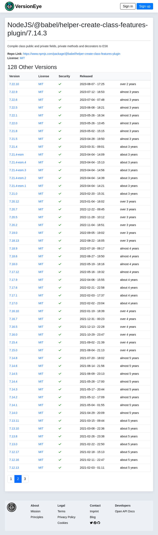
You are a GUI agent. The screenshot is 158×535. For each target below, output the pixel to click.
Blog (93, 517)
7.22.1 (13, 115)
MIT (22, 58)
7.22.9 (13, 92)
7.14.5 (13, 373)
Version (14, 76)
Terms (61, 511)
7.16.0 (13, 334)
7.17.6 (13, 287)
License (43, 76)
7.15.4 (13, 342)
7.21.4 (13, 146)
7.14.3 (13, 389)
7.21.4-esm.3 (17, 170)
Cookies (63, 522)
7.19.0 (13, 232)
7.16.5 (13, 326)
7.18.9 (13, 248)
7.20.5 (13, 217)
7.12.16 (14, 459)
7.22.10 (14, 84)
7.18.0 (13, 264)
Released (86, 76)
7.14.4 (13, 381)
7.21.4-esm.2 (17, 178)
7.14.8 (13, 358)
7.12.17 (14, 452)
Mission (35, 511)
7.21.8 (13, 131)
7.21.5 (13, 138)
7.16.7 (13, 319)
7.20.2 (13, 225)
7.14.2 (13, 397)
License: (13, 58)
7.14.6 (13, 366)
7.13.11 (14, 420)
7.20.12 (14, 201)
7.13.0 (13, 444)
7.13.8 (13, 436)
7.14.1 (13, 405)
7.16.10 (14, 311)
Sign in (128, 6)
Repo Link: (14, 53)
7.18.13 (14, 240)
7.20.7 (13, 209)
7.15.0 (13, 350)
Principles (37, 517)
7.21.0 (13, 193)
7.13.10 (14, 428)
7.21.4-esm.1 (17, 185)
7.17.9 (13, 279)
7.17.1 (13, 295)
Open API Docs (125, 511)
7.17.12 (14, 272)
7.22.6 (13, 99)
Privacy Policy (67, 517)
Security (64, 76)
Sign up (144, 6)
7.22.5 (13, 107)
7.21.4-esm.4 (17, 162)
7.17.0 (13, 303)
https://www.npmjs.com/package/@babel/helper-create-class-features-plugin (71, 53)
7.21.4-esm (16, 154)
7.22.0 (13, 123)
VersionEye (28, 6)
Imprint (94, 511)
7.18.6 (13, 256)
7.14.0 (13, 412)
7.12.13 (14, 467)
